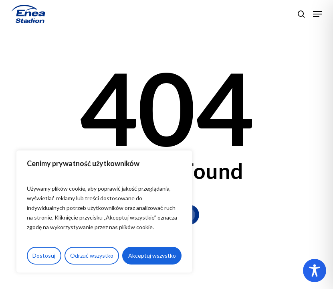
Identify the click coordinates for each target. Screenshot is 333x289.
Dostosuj (43, 255)
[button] (317, 14)
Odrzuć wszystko (91, 255)
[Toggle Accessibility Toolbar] (314, 270)
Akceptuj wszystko (152, 255)
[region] (104, 211)
